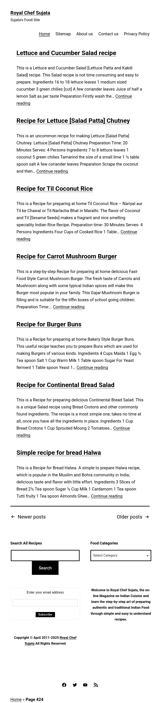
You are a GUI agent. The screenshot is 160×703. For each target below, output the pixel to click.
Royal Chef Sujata (30, 13)
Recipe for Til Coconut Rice (54, 188)
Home (44, 33)
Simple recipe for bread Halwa (58, 452)
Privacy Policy (137, 33)
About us (84, 33)
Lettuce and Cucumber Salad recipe (66, 53)
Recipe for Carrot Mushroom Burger (66, 256)
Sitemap (63, 33)
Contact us (108, 33)
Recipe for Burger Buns (48, 324)
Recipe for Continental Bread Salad (65, 384)
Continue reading (52, 171)
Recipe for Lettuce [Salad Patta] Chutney (73, 120)
